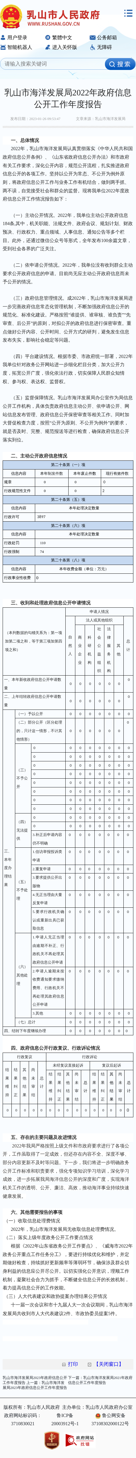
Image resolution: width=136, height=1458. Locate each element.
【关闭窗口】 (109, 1364)
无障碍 (101, 47)
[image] (120, 64)
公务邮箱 (103, 37)
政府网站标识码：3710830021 (23, 1419)
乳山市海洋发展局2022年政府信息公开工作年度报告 (68, 98)
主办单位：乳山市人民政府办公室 (97, 1407)
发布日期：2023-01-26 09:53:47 (35, 119)
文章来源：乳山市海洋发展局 (100, 119)
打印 (73, 1364)
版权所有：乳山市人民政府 (32, 1407)
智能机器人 (16, 47)
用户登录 (13, 37)
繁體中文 (58, 37)
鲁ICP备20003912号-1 (65, 1419)
